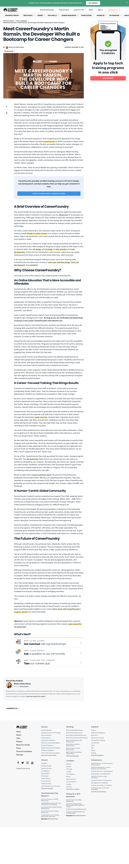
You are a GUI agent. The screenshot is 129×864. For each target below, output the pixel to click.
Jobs (18, 738)
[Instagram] (27, 763)
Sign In (100, 10)
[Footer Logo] (22, 727)
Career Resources (69, 15)
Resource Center (12, 15)
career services (41, 417)
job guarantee (32, 459)
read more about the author (35, 696)
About (91, 10)
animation (33, 265)
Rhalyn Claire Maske (16, 47)
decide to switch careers (37, 233)
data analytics (61, 249)
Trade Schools (64, 10)
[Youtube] (32, 763)
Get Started (93, 3)
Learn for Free (79, 10)
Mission (19, 741)
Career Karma (24, 686)
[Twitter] (22, 763)
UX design (37, 249)
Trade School (86, 15)
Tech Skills (52, 15)
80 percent (63, 215)
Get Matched (112, 10)
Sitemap (19, 755)
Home (18, 732)
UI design (49, 249)
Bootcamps (27, 15)
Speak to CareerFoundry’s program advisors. (48, 193)
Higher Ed (100, 15)
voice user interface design (59, 262)
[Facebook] (18, 763)
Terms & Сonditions (24, 751)
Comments (11, 708)
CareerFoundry (49, 141)
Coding (40, 15)
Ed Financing (114, 15)
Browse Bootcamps (47, 10)
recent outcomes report (41, 475)
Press (18, 748)
